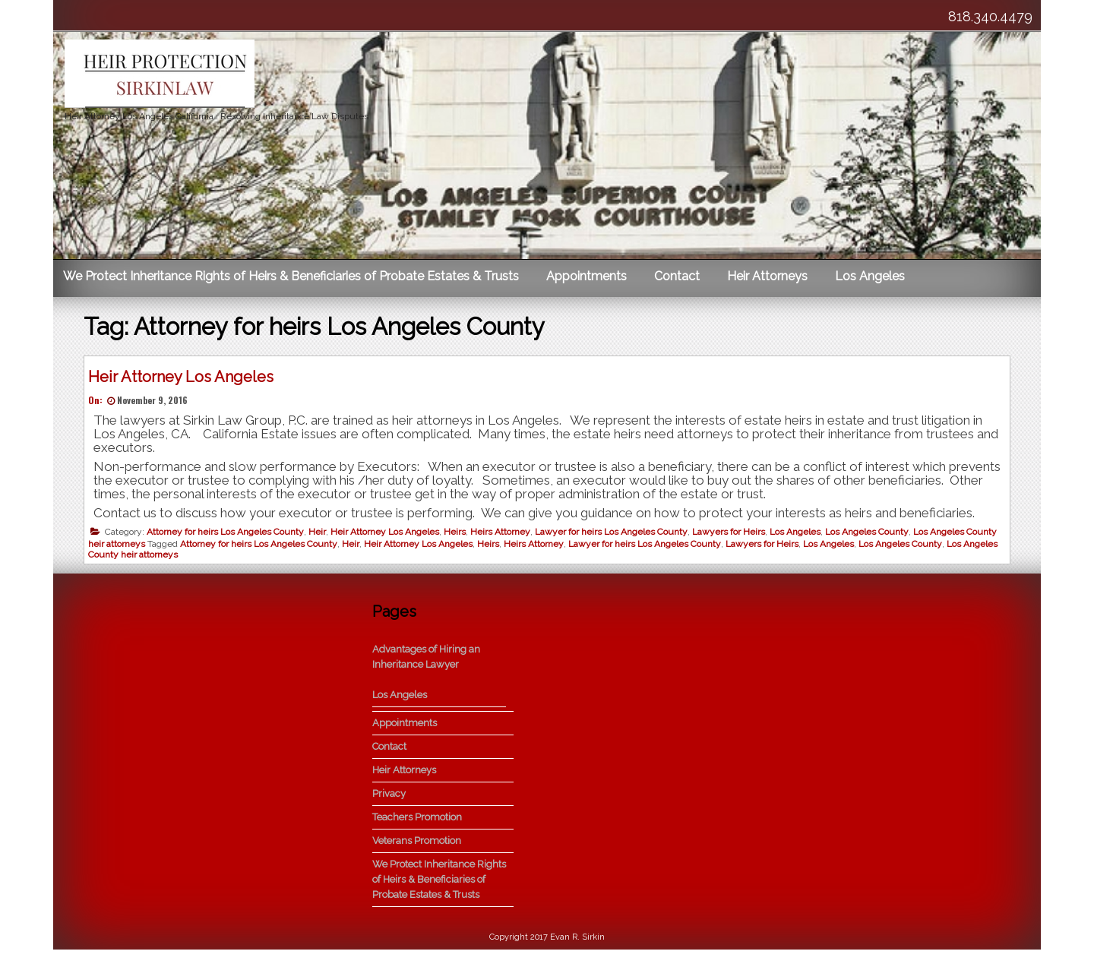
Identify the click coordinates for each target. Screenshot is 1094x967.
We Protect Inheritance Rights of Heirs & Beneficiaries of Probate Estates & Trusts (291, 276)
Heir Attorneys (767, 276)
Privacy (389, 811)
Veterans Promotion (416, 858)
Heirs (458, 535)
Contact (677, 276)
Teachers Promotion (417, 834)
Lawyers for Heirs (732, 535)
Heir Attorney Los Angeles (184, 380)
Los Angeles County (870, 535)
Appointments (586, 276)
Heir (321, 535)
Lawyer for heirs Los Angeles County (615, 535)
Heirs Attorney (504, 535)
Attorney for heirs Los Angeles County (229, 535)
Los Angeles (870, 276)
